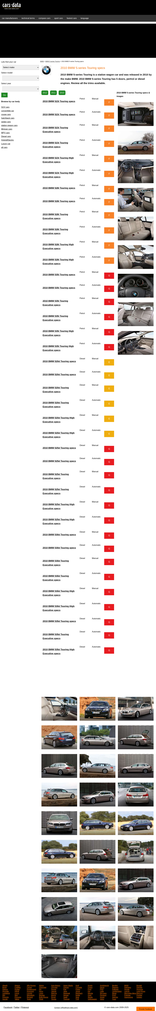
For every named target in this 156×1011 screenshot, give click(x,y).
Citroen (66, 987)
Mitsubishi (30, 995)
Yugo (114, 999)
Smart (102, 997)
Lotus (41, 993)
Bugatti (139, 985)
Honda (126, 989)
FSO (101, 989)
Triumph (66, 999)
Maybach (79, 993)
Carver (29, 987)
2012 (45, 93)
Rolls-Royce (43, 997)
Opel (89, 995)
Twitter (17, 1007)
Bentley (115, 985)
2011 (53, 93)
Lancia (126, 991)
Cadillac (18, 987)
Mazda (90, 993)
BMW (42, 61)
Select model (7, 73)
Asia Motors (55, 985)
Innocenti (30, 991)
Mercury (139, 993)
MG (3, 995)
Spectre (115, 997)
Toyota (53, 999)
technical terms (28, 18)
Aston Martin (68, 985)
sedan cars (6, 122)
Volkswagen (92, 999)
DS (40, 989)
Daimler (139, 987)
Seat (77, 997)
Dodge (17, 989)
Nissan (66, 995)
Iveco (41, 991)
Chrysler (54, 987)
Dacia (102, 987)
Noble (78, 995)
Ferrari (53, 989)
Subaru (139, 997)
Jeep (65, 991)
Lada (102, 991)
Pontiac (139, 995)
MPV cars (5, 133)
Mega (114, 993)
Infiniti (17, 991)
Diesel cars (6, 136)
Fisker (78, 989)
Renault (30, 997)
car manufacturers (10, 18)
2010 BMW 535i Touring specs (59, 274)
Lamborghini (117, 991)
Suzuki (5, 999)
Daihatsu (127, 987)
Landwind (6, 993)
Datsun (5, 989)
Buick (4, 987)
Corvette (79, 987)
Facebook (8, 1007)
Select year (6, 83)
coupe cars (6, 114)
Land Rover (140, 991)
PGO (114, 995)
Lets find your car (8, 62)
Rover (53, 997)
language (85, 18)
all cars (4, 147)
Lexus (17, 993)
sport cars (58, 18)
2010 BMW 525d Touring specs (59, 448)
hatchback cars (7, 118)
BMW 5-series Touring (52, 61)
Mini (16, 995)
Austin (90, 985)
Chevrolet (42, 987)
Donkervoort (31, 989)
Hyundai (5, 991)
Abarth (4, 985)
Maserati (66, 993)
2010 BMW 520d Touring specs (59, 361)
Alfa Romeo (31, 985)
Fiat (64, 989)
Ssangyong (128, 997)
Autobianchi (104, 985)
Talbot (17, 999)
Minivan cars (6, 129)
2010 (62, 93)
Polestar (127, 995)
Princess (18, 997)
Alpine (41, 985)
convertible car (7, 111)
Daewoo (115, 987)
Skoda (90, 997)
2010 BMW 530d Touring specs (59, 534)
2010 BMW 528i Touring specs (59, 188)
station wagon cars (9, 125)
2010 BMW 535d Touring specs (59, 621)
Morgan (42, 995)
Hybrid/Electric (7, 140)
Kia (89, 991)
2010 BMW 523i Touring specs (59, 101)
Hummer (139, 989)
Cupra (90, 987)
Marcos (54, 993)
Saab (65, 997)
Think (41, 999)
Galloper (115, 989)
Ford (89, 989)
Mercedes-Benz (130, 993)
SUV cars (5, 107)
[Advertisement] (78, 41)
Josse (78, 991)
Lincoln (29, 993)
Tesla (29, 999)
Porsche (5, 997)
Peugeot (103, 995)
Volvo (102, 999)
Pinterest (25, 1007)
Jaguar (53, 991)
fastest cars (72, 18)
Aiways (17, 985)
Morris (53, 995)
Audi (77, 985)
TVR (77, 999)
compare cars (44, 18)
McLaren (103, 993)
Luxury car (5, 144)
